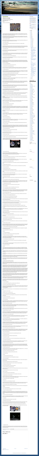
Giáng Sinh (31, 100)
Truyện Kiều (32, 57)
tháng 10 (32, 40)
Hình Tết (31, 105)
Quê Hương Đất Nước (32, 115)
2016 (30, 34)
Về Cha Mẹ (31, 137)
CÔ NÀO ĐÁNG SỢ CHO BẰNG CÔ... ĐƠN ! (33, 53)
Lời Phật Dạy (31, 110)
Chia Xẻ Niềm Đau (32, 89)
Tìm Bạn (31, 127)
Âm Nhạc (31, 84)
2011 (30, 77)
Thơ (30, 125)
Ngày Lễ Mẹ (31, 112)
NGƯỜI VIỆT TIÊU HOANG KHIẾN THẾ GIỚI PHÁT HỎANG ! (33, 50)
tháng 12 (32, 38)
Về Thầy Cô (31, 138)
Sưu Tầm (31, 120)
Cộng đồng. (31, 93)
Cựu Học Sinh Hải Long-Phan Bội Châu (18, 3)
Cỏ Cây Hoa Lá (31, 92)
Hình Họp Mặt (31, 102)
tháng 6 (31, 43)
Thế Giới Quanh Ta (32, 123)
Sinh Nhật (31, 118)
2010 (30, 78)
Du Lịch (31, 95)
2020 (30, 31)
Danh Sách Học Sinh (32, 94)
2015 (30, 35)
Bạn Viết (31, 87)
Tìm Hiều (31, 128)
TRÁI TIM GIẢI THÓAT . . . (33, 75)
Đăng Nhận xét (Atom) (6, 449)
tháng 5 (31, 44)
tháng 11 (32, 39)
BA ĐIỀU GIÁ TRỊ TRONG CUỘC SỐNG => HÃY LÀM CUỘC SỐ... (33, 68)
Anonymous (31, 22)
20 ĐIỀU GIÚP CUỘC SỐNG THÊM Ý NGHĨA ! (33, 64)
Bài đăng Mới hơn (4, 448)
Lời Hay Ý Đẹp (31, 109)
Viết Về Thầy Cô (31, 140)
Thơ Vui (31, 61)
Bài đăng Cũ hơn (26, 448)
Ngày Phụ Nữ (31, 113)
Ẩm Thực (31, 85)
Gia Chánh (31, 99)
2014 (30, 36)
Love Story (32, 62)
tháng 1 (31, 76)
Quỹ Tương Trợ (31, 117)
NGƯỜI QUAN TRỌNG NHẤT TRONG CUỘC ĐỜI (33, 59)
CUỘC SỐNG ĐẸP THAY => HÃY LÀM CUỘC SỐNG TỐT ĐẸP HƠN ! (33, 72)
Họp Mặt (31, 108)
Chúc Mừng (31, 90)
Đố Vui (30, 98)
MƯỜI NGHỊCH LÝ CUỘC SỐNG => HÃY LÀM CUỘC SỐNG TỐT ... (33, 70)
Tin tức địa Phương (32, 130)
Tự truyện (31, 135)
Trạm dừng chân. (31, 133)
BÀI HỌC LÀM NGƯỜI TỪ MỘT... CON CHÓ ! (33, 49)
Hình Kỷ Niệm (31, 103)
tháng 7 (31, 42)
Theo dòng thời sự (32, 122)
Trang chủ (15, 448)
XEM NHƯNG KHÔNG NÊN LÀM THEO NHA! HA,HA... (33, 55)
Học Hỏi (31, 107)
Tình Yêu (31, 132)
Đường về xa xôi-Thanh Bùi (33, 58)
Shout (30, 149)
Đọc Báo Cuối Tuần (32, 97)
